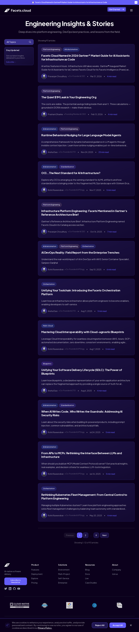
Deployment (37, 574)
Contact (112, 622)
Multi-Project (64, 574)
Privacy (93, 622)
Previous (70, 535)
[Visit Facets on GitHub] (14, 588)
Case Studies (91, 582)
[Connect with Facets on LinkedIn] (10, 588)
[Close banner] (136, 2)
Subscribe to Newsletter (15, 581)
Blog (87, 569)
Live (87, 578)
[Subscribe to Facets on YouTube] (18, 588)
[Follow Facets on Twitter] (5, 588)
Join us (115, 574)
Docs (87, 574)
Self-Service (63, 578)
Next (104, 535)
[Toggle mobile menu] (131, 10)
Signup (131, 622)
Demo (122, 622)
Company (116, 569)
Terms (102, 622)
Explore (34, 578)
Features (35, 569)
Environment (64, 569)
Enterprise (62, 582)
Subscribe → (11, 62)
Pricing (34, 582)
